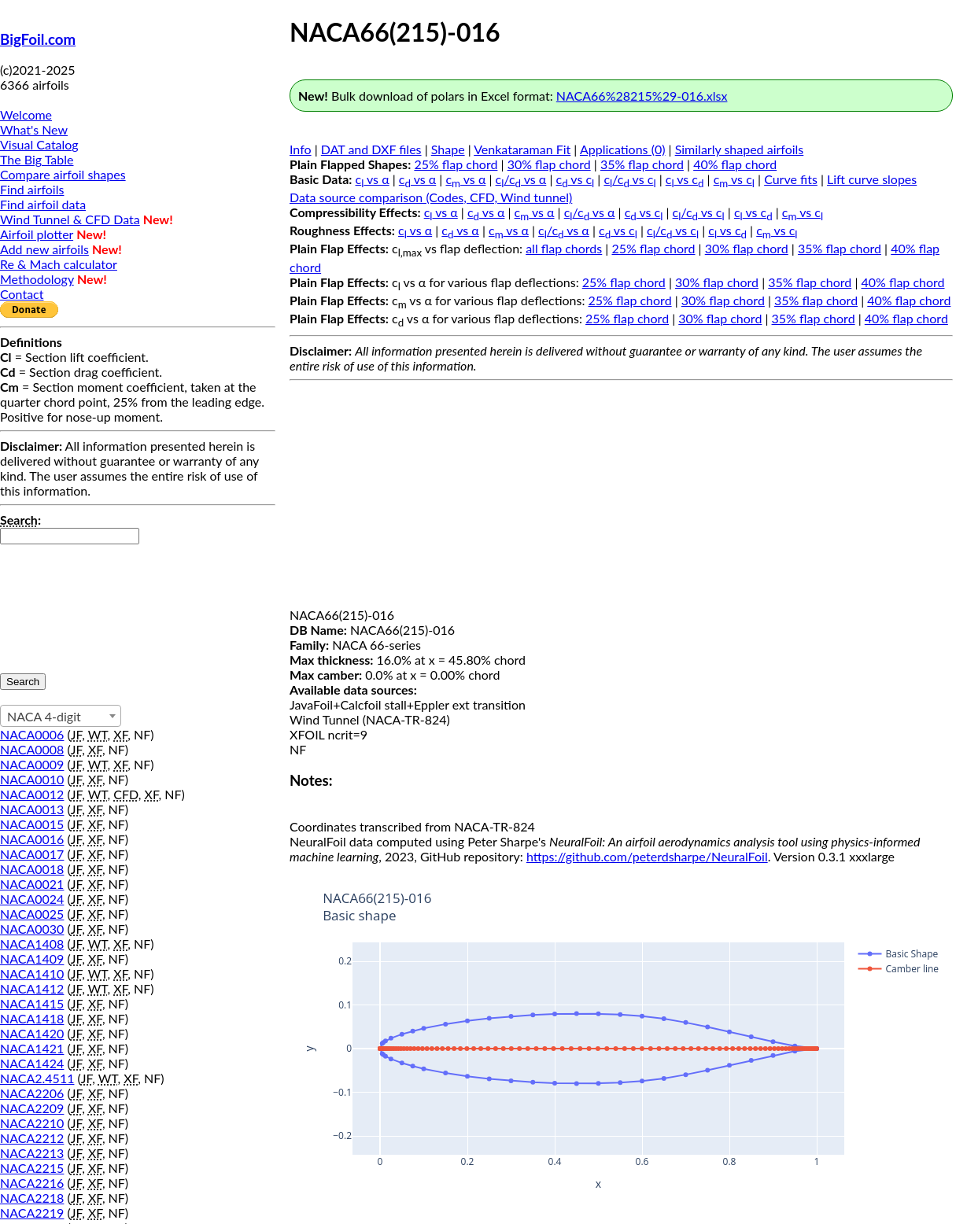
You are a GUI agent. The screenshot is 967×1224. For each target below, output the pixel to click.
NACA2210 (32, 1122)
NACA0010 (32, 779)
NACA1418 (32, 1018)
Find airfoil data (43, 204)
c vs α (372, 178)
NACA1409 (32, 958)
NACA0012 (32, 794)
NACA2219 (32, 1212)
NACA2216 (32, 1182)
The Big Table (37, 159)
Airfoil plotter (36, 234)
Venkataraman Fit (522, 149)
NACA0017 (32, 853)
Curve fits (791, 178)
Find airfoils (32, 189)
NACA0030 (32, 928)
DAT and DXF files (371, 149)
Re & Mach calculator (58, 263)
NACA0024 (32, 898)
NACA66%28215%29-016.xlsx (642, 95)
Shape (448, 149)
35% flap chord (642, 164)
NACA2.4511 (37, 1078)
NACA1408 (32, 943)
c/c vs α (521, 178)
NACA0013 (32, 809)
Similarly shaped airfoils (739, 149)
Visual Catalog (39, 144)
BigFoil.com (38, 39)
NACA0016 (32, 838)
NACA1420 (32, 1033)
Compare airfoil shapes (63, 174)
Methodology (37, 278)
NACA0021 (32, 883)
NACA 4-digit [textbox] (44, 716)
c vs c (575, 178)
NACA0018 (32, 868)
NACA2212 (32, 1137)
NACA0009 (32, 764)
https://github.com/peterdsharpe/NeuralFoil (647, 856)
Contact (21, 293)
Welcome (26, 114)
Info (301, 149)
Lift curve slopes (872, 178)
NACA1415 (32, 1003)
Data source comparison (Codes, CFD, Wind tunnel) (431, 197)
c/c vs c (629, 178)
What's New (34, 129)
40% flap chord (735, 164)
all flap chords (564, 248)
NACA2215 (32, 1167)
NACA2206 (32, 1093)
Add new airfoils (44, 248)
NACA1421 (32, 1048)
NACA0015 (32, 824)
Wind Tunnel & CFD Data (70, 219)
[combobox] (60, 716)
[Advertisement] (621, 497)
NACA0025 (32, 913)
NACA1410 (32, 973)
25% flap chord (455, 164)
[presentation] (64, 601)
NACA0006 (32, 734)
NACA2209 (32, 1107)
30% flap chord (549, 164)
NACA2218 (32, 1197)
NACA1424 (32, 1063)
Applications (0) (623, 149)
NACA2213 (32, 1152)
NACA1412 (32, 988)
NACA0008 (32, 749)
